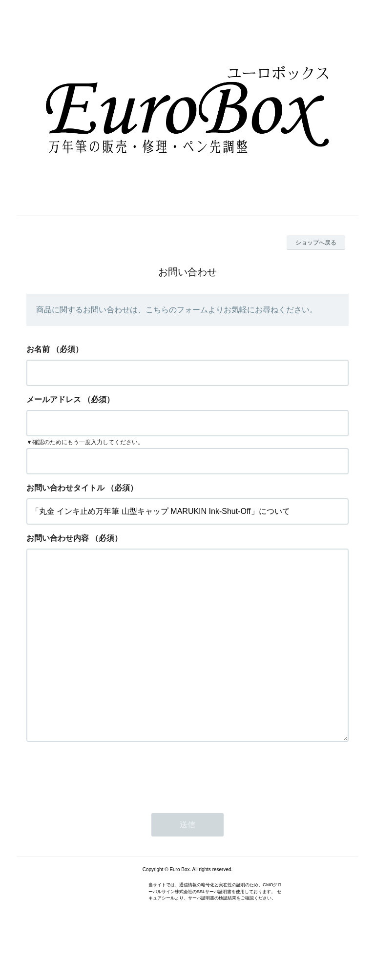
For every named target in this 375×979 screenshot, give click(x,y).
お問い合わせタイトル (65, 488)
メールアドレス (53, 399)
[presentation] (100, 814)
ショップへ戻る (315, 242)
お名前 (38, 349)
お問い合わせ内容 (57, 538)
